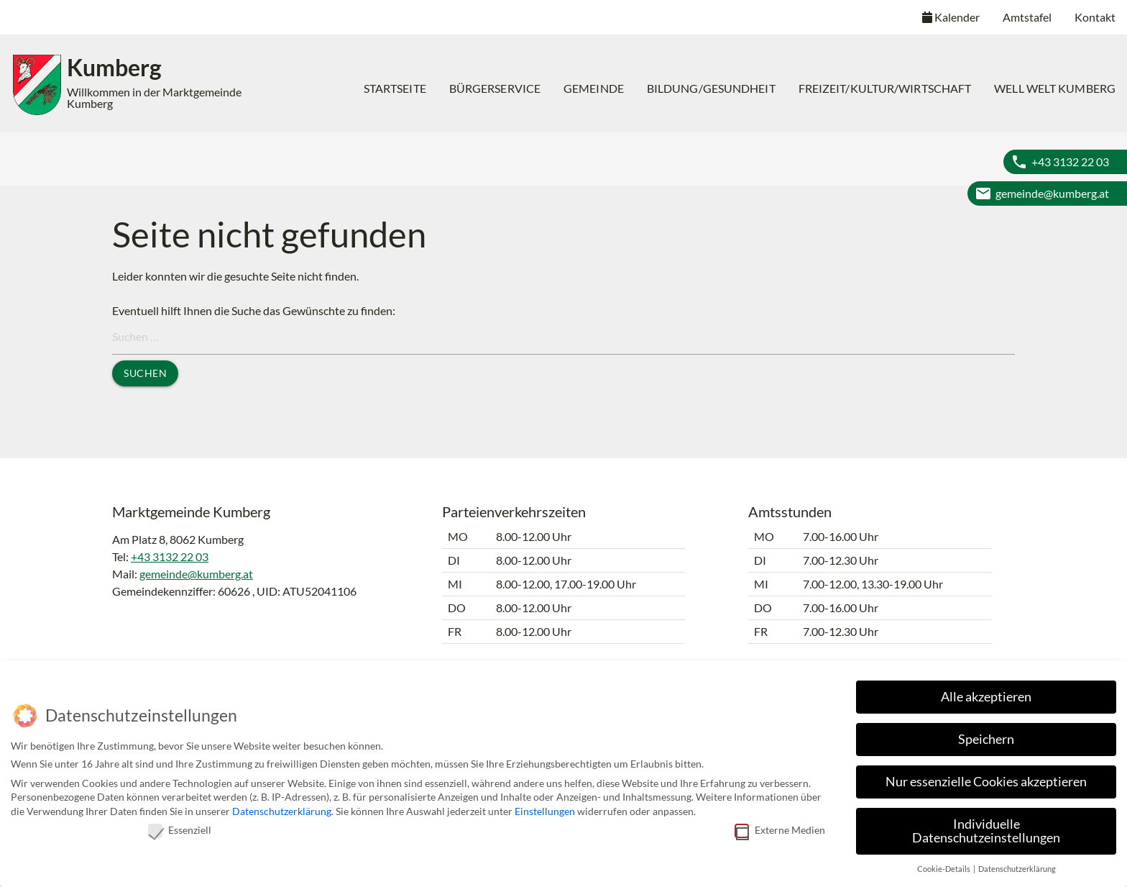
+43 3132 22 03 (1070, 161)
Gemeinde (594, 88)
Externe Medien (780, 826)
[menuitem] (395, 88)
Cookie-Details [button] (944, 866)
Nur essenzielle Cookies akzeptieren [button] (986, 778)
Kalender (951, 17)
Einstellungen (545, 808)
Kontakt (1095, 17)
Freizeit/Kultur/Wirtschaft (885, 88)
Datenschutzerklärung (281, 808)
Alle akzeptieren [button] (986, 693)
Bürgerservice (494, 88)
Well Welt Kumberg (1055, 88)
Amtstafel (1027, 17)
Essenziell (179, 826)
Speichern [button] (986, 736)
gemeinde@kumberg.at (1052, 193)
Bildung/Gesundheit (711, 88)
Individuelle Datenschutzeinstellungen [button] (986, 828)
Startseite (395, 88)
